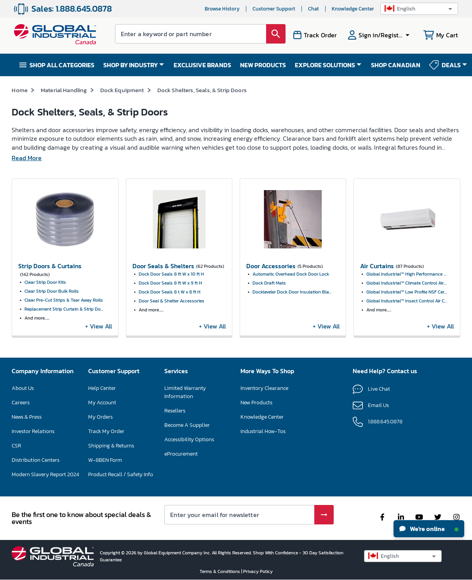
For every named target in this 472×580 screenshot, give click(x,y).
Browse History (222, 8)
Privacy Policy (258, 571)
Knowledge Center (353, 8)
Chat (313, 8)
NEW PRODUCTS (263, 65)
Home (20, 90)
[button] (419, 8)
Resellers (174, 411)
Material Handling (64, 90)
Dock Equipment (122, 90)
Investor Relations (33, 431)
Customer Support (274, 8)
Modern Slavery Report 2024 (45, 474)
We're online (428, 528)
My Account (102, 402)
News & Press (27, 417)
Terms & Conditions (220, 571)
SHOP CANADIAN (395, 65)
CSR (16, 446)
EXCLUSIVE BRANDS (202, 65)
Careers (21, 402)
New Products (256, 402)
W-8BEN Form (105, 460)
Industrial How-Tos (263, 431)
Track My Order (106, 431)
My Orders (100, 417)
